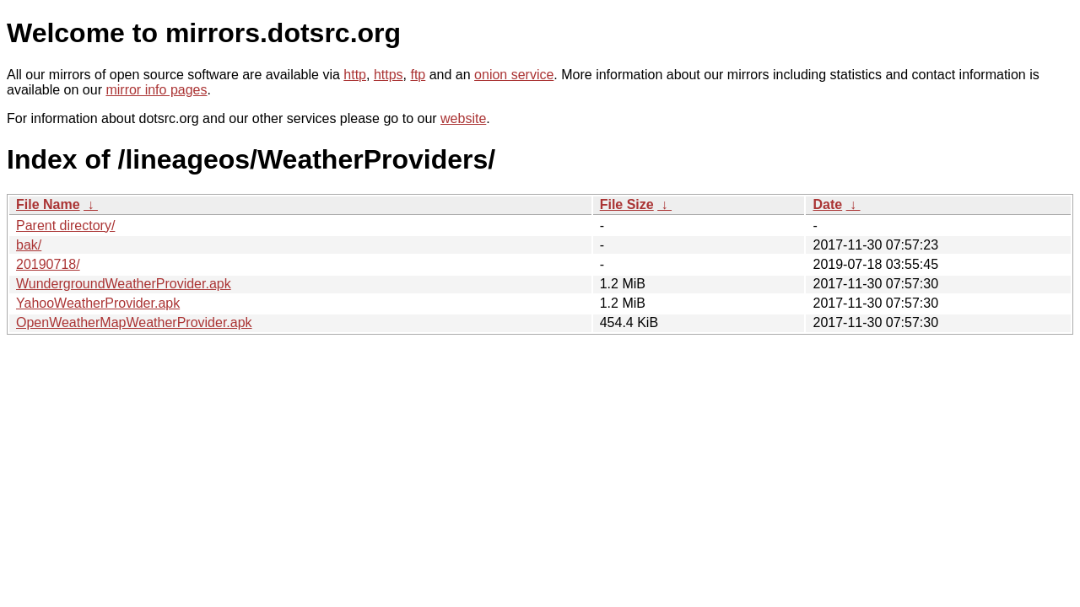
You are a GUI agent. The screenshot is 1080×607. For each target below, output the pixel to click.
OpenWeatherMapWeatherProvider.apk (134, 322)
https (388, 74)
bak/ (28, 245)
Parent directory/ (65, 225)
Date (827, 204)
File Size (627, 204)
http (354, 74)
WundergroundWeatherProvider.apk (123, 284)
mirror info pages (156, 90)
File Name (48, 204)
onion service (514, 74)
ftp (417, 74)
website (463, 118)
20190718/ (48, 264)
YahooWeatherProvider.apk (98, 303)
